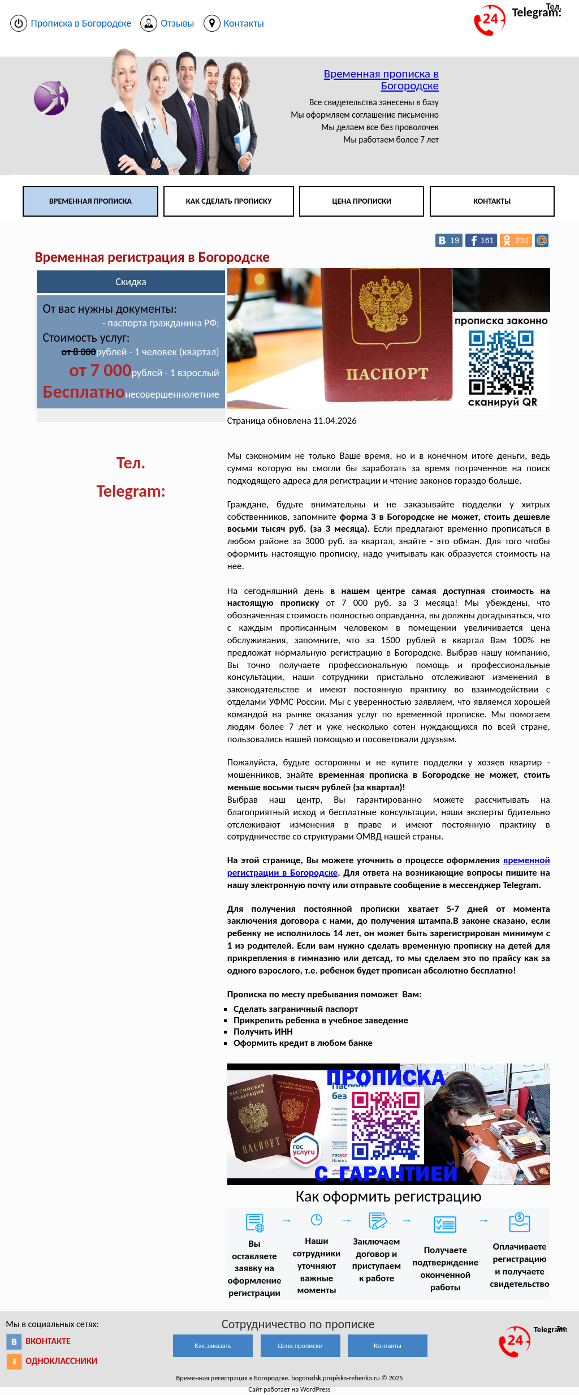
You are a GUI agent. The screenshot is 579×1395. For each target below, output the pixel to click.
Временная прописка (90, 201)
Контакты (492, 201)
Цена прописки (362, 201)
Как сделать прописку (229, 201)
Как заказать (213, 1345)
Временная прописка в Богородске (381, 79)
